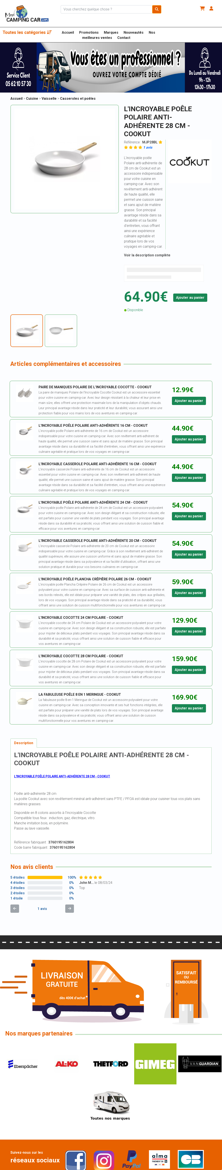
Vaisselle (49, 98)
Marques (111, 32)
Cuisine (32, 98)
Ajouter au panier (190, 297)
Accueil (68, 32)
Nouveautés (134, 32)
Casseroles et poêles (78, 98)
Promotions (89, 32)
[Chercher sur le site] (106, 9)
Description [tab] (23, 743)
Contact (123, 38)
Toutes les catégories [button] (27, 32)
